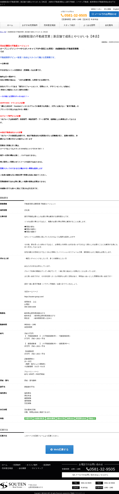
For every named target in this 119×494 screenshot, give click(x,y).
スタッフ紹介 (69, 25)
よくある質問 (89, 25)
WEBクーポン (96, 9)
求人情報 (107, 9)
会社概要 (22, 468)
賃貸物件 (47, 465)
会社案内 (109, 25)
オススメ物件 (32, 465)
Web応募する (60, 449)
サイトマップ (37, 468)
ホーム (10, 25)
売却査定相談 (50, 25)
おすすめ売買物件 (30, 25)
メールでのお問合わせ (104, 14)
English (116, 9)
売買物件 (17, 465)
